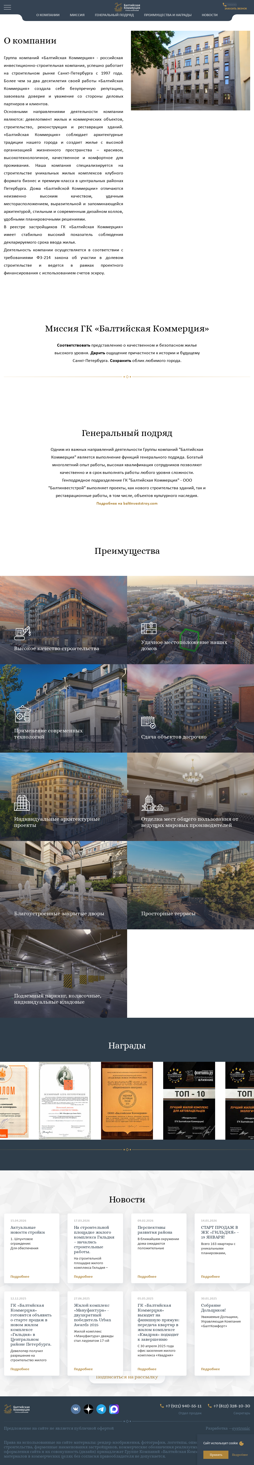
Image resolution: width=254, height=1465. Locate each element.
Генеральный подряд (114, 15)
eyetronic (241, 1428)
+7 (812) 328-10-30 (231, 1405)
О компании (48, 15)
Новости (210, 15)
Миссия (77, 15)
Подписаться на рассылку (127, 1377)
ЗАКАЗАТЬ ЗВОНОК (230, 10)
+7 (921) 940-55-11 (234, 4)
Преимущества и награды (168, 15)
